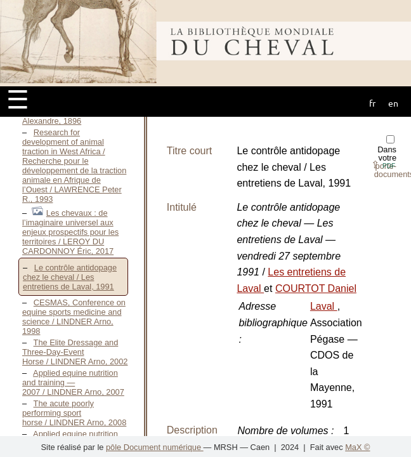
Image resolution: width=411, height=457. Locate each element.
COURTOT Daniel (315, 288)
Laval (323, 306)
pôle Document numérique (155, 447)
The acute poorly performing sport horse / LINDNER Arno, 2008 (74, 413)
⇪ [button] (383, 164)
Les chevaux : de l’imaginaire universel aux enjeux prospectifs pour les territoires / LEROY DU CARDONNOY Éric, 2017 (70, 232)
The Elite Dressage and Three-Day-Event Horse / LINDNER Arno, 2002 (74, 352)
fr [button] (372, 103)
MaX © (357, 447)
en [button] (393, 103)
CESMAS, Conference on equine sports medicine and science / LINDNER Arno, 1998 (74, 317)
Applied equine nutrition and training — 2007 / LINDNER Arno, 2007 (73, 382)
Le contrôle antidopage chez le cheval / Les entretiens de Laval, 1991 (70, 277)
